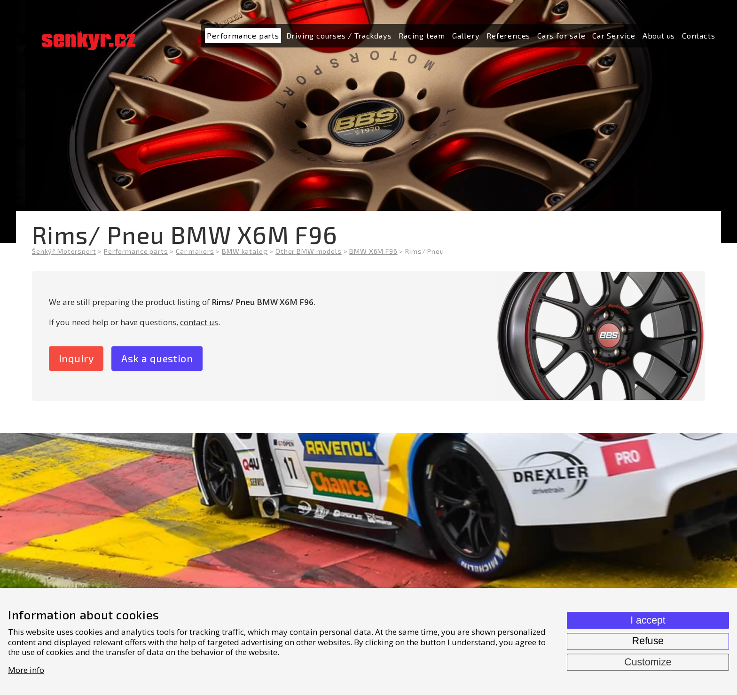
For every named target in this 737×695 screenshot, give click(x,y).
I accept (647, 620)
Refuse (648, 641)
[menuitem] (243, 36)
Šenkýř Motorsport (64, 251)
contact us (199, 322)
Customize (647, 662)
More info (26, 669)
